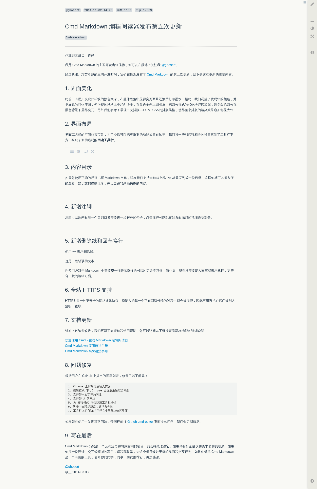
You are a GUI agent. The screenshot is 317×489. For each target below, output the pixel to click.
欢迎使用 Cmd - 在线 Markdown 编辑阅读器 (96, 340)
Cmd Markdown (158, 74)
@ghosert (169, 65)
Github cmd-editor (140, 421)
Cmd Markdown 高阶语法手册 (86, 351)
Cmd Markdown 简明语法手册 (86, 345)
